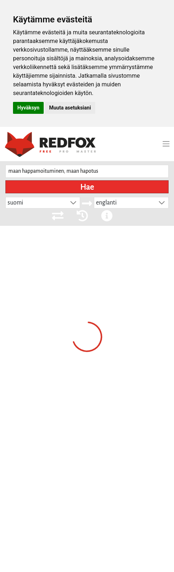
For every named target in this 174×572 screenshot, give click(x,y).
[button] (73, 202)
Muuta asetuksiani (70, 108)
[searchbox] (87, 171)
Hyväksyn (28, 108)
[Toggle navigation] (166, 144)
